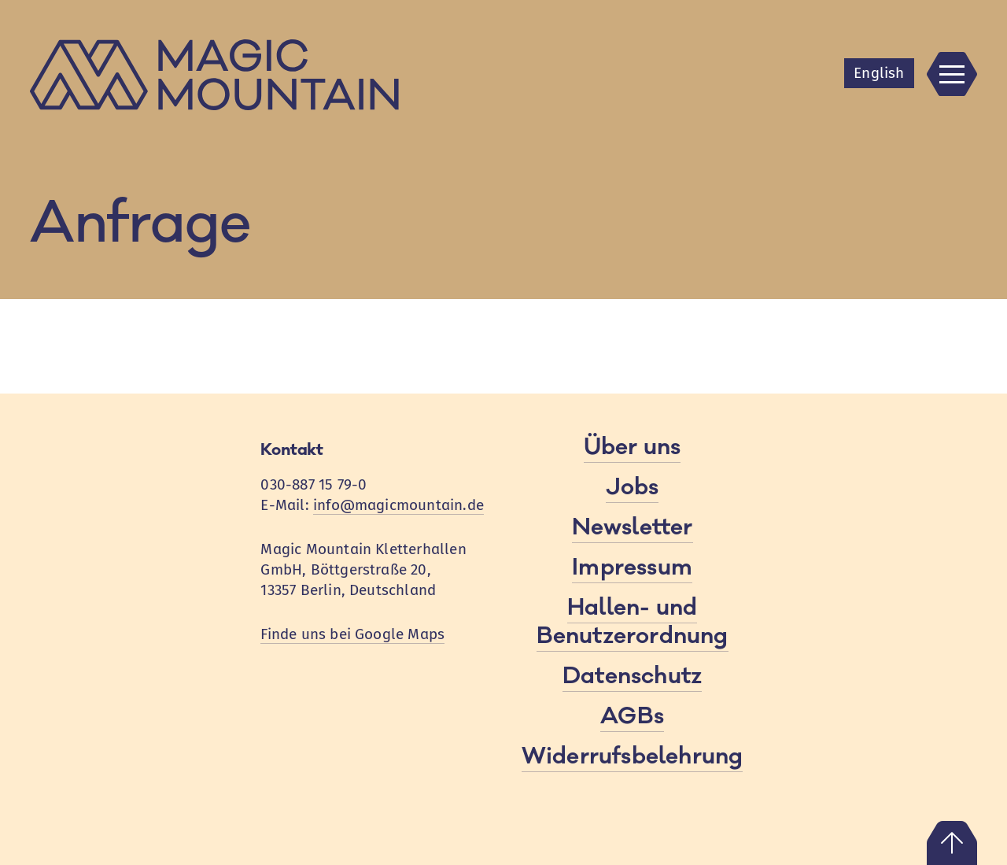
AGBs (632, 716)
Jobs (632, 487)
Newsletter (632, 527)
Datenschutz (632, 676)
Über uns (632, 447)
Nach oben (952, 843)
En (879, 73)
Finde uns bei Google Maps (352, 634)
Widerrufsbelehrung (632, 756)
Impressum (632, 567)
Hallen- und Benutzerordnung (633, 622)
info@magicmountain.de (398, 505)
